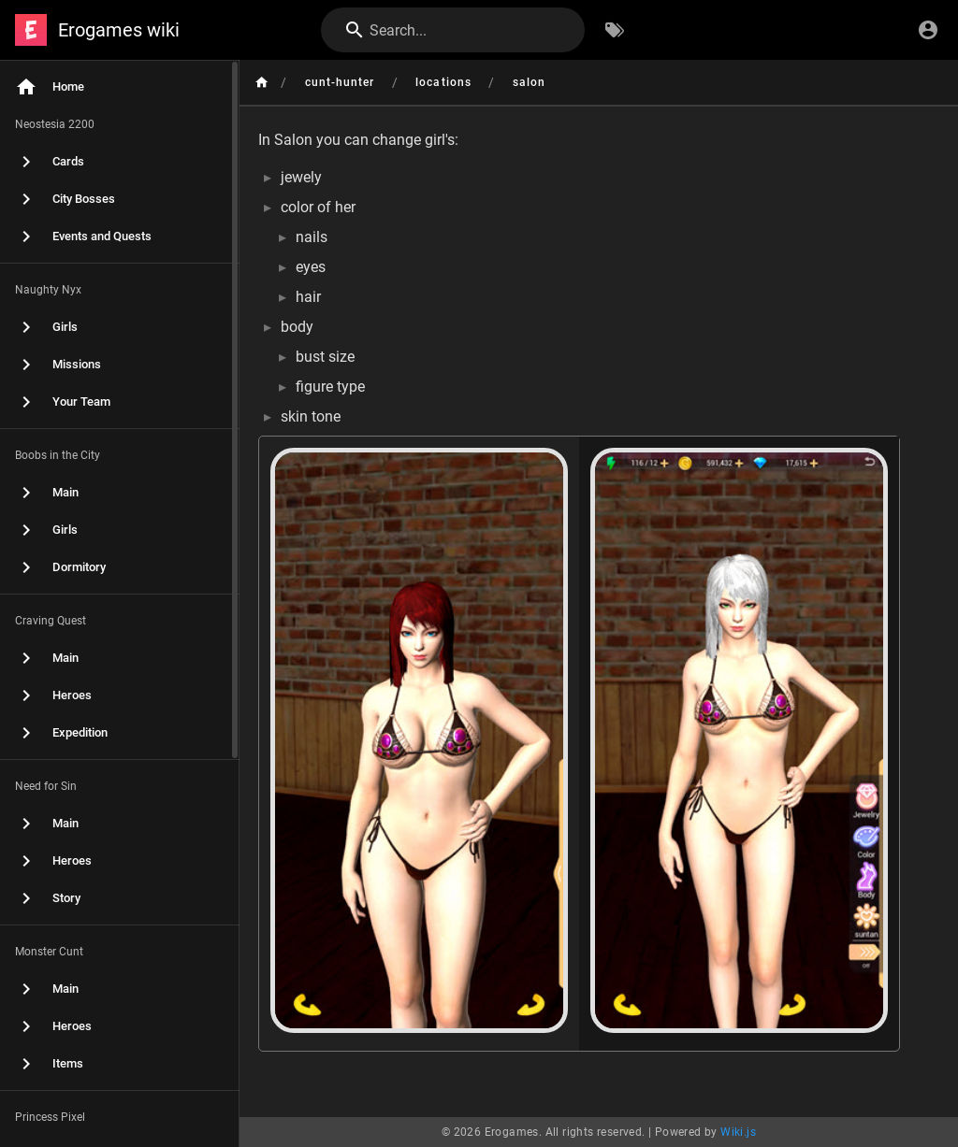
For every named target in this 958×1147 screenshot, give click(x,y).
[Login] (928, 29)
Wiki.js (738, 1132)
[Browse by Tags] (614, 29)
